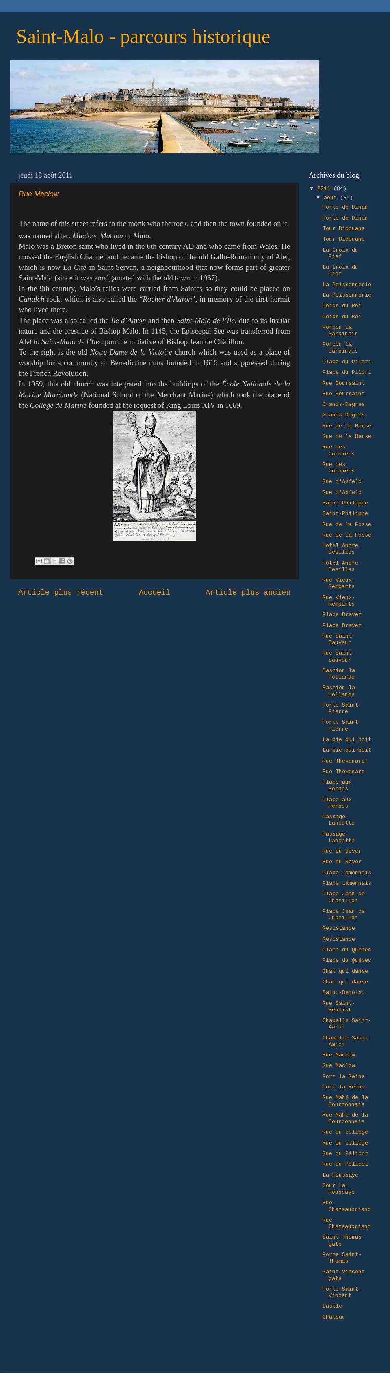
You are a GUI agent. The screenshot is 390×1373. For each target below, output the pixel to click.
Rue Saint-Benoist (339, 1006)
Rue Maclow (339, 1055)
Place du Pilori (347, 362)
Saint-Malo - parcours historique (143, 36)
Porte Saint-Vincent (342, 1292)
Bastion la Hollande (339, 674)
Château (334, 1317)
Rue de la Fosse (347, 525)
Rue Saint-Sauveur (339, 639)
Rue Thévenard (344, 772)
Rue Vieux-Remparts (339, 583)
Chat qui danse (345, 971)
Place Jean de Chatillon (344, 897)
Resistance (339, 928)
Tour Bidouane (344, 229)
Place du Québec (347, 950)
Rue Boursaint (344, 383)
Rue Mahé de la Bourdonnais (345, 1101)
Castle (332, 1306)
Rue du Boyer (342, 851)
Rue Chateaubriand (347, 1206)
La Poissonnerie (347, 285)
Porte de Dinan (345, 207)
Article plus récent (60, 592)
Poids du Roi (342, 306)
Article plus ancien (248, 592)
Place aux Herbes (337, 785)
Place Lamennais (347, 873)
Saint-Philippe (345, 503)
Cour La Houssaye (339, 1189)
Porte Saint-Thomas (342, 1258)
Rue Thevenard (344, 761)
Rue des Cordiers (339, 450)
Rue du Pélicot (345, 1154)
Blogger (300, 1357)
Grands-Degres (344, 404)
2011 (325, 188)
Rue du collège (345, 1132)
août (332, 198)
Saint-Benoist (344, 992)
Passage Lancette (339, 820)
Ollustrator (229, 1357)
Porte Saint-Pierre (342, 708)
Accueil (154, 592)
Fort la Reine (344, 1076)
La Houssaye (340, 1175)
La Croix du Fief (340, 253)
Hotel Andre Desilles (340, 549)
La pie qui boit (347, 740)
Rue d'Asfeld (342, 482)
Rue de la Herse (347, 426)
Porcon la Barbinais (340, 330)
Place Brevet (342, 615)
